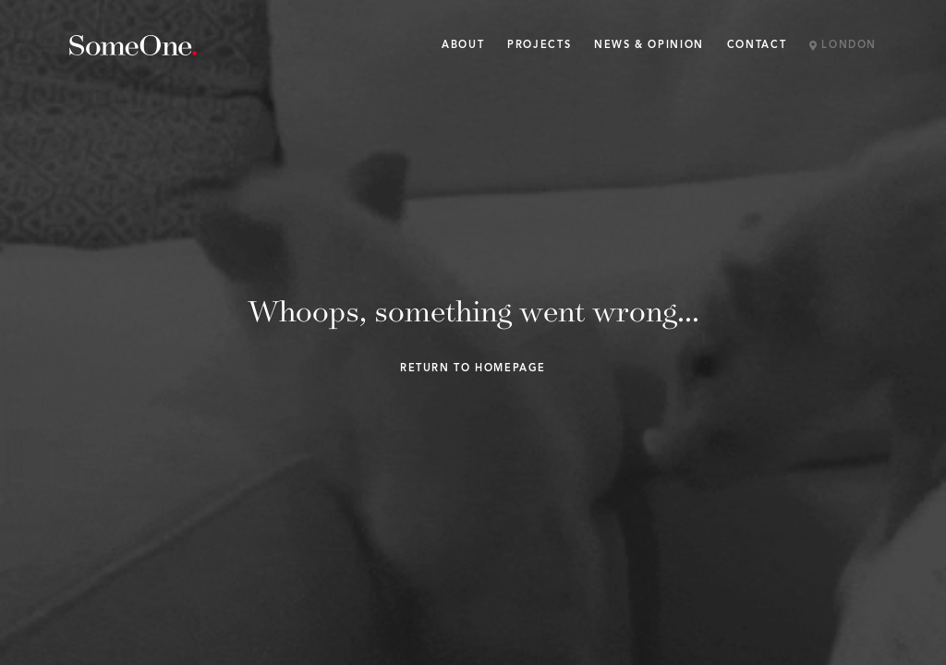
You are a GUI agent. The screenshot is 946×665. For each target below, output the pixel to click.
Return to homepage (473, 369)
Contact (756, 46)
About (463, 46)
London (843, 46)
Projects (539, 46)
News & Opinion (649, 46)
